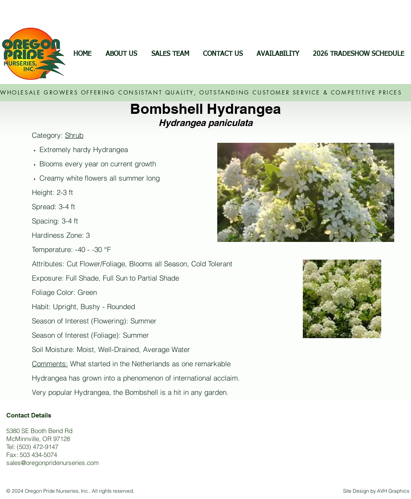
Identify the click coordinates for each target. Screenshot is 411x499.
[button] (278, 54)
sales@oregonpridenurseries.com (52, 463)
